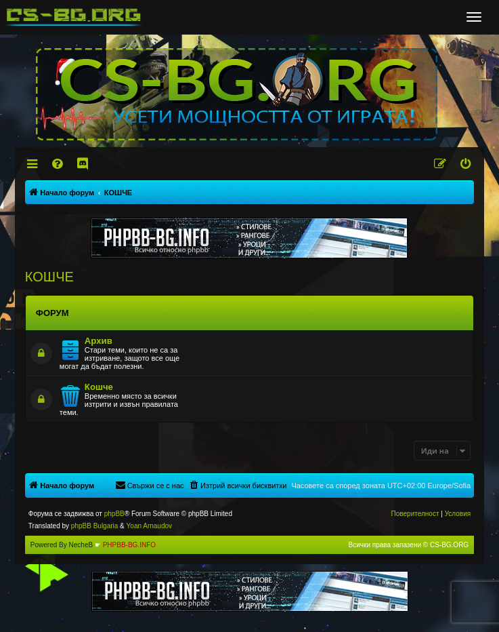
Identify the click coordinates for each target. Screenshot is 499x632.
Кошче (99, 387)
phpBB (114, 513)
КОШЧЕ (49, 276)
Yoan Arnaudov (149, 526)
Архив (98, 341)
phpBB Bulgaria (94, 526)
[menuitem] (58, 164)
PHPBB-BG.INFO (129, 545)
